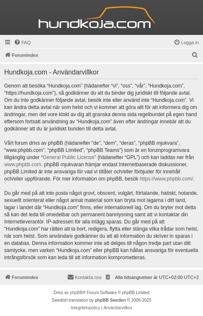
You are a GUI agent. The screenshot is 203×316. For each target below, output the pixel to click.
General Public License (68, 157)
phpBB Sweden (110, 300)
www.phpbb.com (22, 164)
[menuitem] (22, 42)
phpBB (76, 292)
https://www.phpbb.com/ (166, 179)
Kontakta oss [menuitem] (84, 277)
